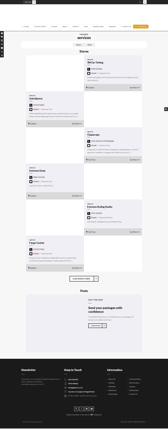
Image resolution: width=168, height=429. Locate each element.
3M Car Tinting (95, 62)
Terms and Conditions (136, 422)
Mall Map (112, 387)
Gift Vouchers (134, 383)
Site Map (123, 422)
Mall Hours (113, 391)
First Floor (91, 160)
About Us (106, 28)
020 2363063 (73, 380)
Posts (90, 45)
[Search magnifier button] (166, 109)
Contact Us (120, 28)
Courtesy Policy (135, 380)
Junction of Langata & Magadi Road (81, 392)
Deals (55, 28)
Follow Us (142, 28)
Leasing (132, 387)
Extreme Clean (37, 171)
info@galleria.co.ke (75, 388)
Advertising (81, 28)
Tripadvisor (96, 415)
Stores (47, 28)
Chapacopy (93, 135)
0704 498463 (73, 384)
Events (64, 28)
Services (90, 60)
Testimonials (134, 391)
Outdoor (90, 88)
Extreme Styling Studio (100, 207)
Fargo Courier (37, 243)
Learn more (95, 326)
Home (24, 28)
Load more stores (81, 279)
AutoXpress (36, 99)
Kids (72, 28)
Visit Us (28, 2)
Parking (93, 28)
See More (135, 88)
